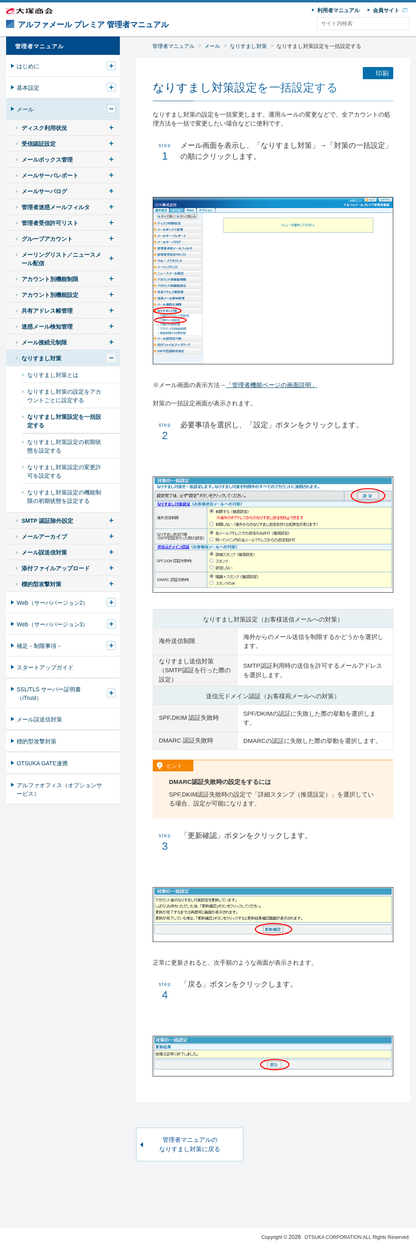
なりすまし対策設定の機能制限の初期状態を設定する (64, 496)
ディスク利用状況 (44, 128)
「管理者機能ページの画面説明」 (271, 384)
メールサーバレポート (50, 175)
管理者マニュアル (173, 46)
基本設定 (28, 87)
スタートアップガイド (45, 667)
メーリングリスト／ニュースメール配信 (61, 258)
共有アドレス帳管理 (47, 310)
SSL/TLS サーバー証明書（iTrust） (49, 693)
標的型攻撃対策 (41, 584)
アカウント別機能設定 (50, 295)
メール (212, 46)
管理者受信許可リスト (50, 223)
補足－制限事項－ (39, 646)
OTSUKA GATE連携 (42, 763)
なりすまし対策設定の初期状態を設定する (64, 446)
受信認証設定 (39, 144)
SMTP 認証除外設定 (47, 520)
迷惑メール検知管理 (47, 326)
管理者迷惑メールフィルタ (56, 207)
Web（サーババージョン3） (52, 624)
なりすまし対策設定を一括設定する (319, 46)
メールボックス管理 (47, 159)
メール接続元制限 (44, 342)
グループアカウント (47, 239)
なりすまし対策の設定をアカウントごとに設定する (64, 395)
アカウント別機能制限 (50, 279)
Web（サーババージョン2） (52, 603)
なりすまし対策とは (52, 375)
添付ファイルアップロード (56, 568)
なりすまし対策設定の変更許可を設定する (64, 471)
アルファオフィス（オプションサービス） (59, 789)
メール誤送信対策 (44, 552)
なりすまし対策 (248, 46)
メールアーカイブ (44, 536)
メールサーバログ (44, 191)
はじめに (28, 66)
